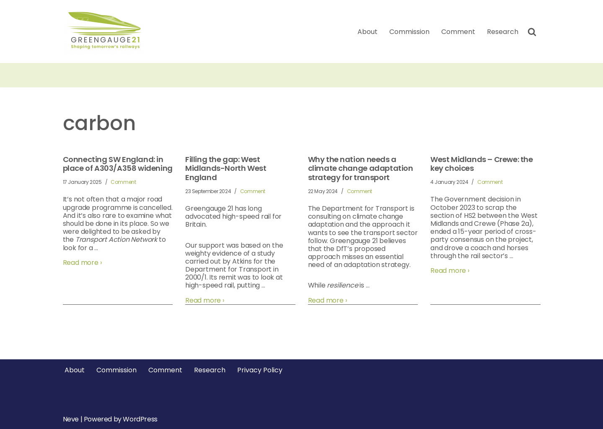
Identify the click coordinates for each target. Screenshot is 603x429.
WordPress (140, 419)
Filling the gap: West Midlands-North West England (225, 168)
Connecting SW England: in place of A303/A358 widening (118, 164)
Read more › (82, 263)
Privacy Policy (259, 370)
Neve (71, 419)
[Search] (532, 31)
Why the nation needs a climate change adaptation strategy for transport (360, 168)
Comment (458, 32)
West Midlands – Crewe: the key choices (481, 164)
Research (502, 32)
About (367, 32)
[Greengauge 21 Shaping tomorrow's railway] (107, 31)
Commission (409, 32)
